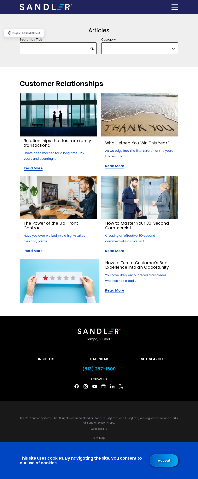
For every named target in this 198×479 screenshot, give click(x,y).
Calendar (99, 358)
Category (108, 39)
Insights (46, 358)
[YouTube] (94, 386)
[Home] (46, 7)
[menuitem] (99, 429)
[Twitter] (121, 386)
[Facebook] (76, 386)
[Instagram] (86, 386)
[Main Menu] (175, 7)
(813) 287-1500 (99, 369)
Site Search (152, 358)
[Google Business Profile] (103, 386)
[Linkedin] (112, 386)
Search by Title (31, 39)
